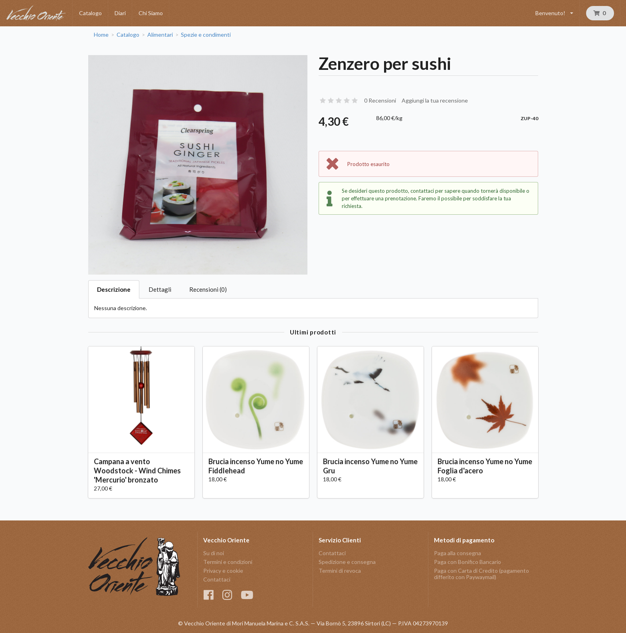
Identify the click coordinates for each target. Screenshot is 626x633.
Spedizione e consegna (347, 561)
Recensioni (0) (208, 289)
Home (101, 35)
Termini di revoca (340, 570)
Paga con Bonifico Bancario (467, 561)
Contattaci (216, 579)
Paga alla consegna (457, 553)
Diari (120, 13)
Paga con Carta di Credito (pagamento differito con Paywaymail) (481, 573)
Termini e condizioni (227, 561)
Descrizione (114, 289)
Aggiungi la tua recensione (435, 100)
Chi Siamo (151, 13)
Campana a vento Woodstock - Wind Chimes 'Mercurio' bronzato (137, 470)
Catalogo (90, 13)
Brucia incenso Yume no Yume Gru (370, 466)
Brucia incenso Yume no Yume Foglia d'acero (485, 466)
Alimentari (160, 35)
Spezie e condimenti (206, 35)
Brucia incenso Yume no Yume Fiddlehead (255, 466)
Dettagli (160, 289)
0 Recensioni (380, 100)
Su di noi (213, 553)
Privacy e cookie (223, 570)
